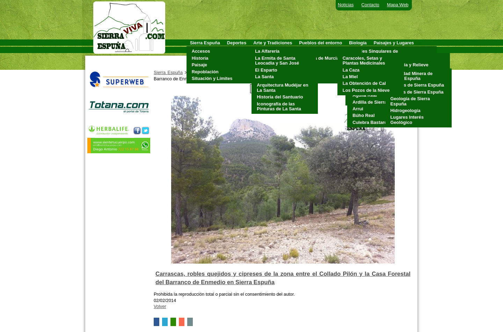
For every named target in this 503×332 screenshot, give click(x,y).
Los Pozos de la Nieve (366, 90)
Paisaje (199, 64)
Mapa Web (398, 4)
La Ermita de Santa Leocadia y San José (277, 61)
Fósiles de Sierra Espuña (417, 92)
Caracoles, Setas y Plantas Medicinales (364, 61)
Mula (306, 64)
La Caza (351, 70)
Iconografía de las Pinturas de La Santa (279, 106)
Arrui (357, 108)
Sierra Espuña (168, 72)
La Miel (350, 76)
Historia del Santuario (280, 96)
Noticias (346, 4)
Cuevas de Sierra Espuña (417, 85)
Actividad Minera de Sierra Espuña (412, 76)
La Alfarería (267, 51)
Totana (308, 78)
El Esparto (266, 70)
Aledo (307, 51)
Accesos (201, 51)
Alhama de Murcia (320, 58)
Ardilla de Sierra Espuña (378, 102)
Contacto (370, 4)
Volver (160, 306)
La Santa (264, 76)
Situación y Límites (212, 78)
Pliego (307, 71)
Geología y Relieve (409, 64)
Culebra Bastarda (370, 122)
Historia (200, 58)
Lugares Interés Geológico (407, 120)
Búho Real (363, 115)
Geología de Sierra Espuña (410, 101)
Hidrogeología (406, 110)
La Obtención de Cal (364, 83)
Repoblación (205, 71)
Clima (395, 58)
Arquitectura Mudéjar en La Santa (282, 87)
